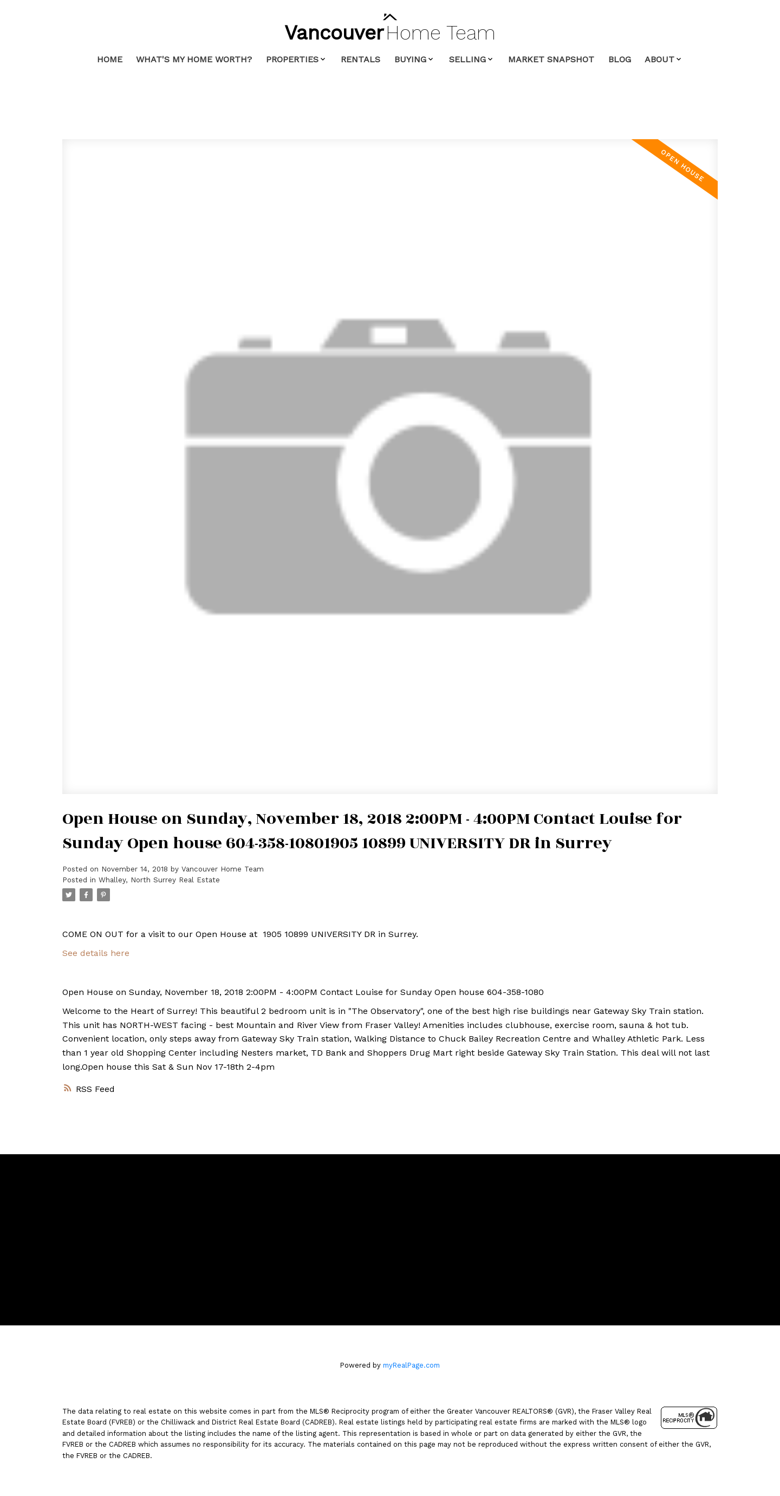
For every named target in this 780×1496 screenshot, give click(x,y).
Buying (410, 59)
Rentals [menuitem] (360, 59)
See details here (95, 953)
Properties (292, 59)
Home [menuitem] (109, 59)
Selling (467, 59)
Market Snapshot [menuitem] (551, 59)
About (659, 59)
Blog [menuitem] (619, 59)
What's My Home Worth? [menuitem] (194, 59)
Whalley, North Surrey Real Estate (159, 880)
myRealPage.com (411, 1365)
